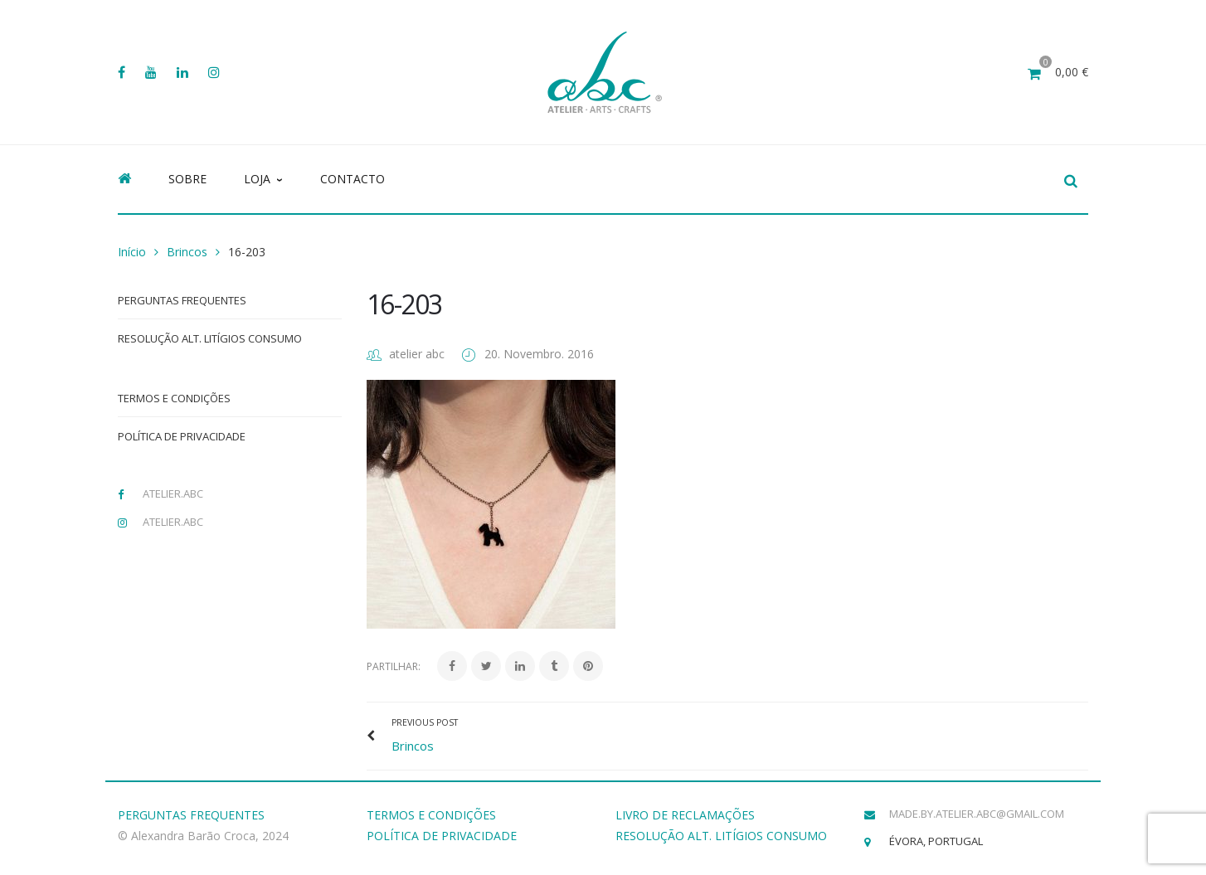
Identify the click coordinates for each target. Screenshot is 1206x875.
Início (132, 252)
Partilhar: (394, 666)
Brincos (187, 252)
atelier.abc (173, 493)
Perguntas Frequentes (182, 300)
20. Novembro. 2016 (539, 354)
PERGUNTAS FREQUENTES (191, 815)
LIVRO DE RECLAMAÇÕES (685, 815)
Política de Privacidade (182, 436)
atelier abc (417, 354)
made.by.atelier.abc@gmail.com (976, 813)
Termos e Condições (174, 398)
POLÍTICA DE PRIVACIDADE (442, 835)
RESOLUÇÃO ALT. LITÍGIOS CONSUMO (721, 835)
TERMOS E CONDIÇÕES (431, 815)
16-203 (404, 304)
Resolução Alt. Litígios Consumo (210, 338)
